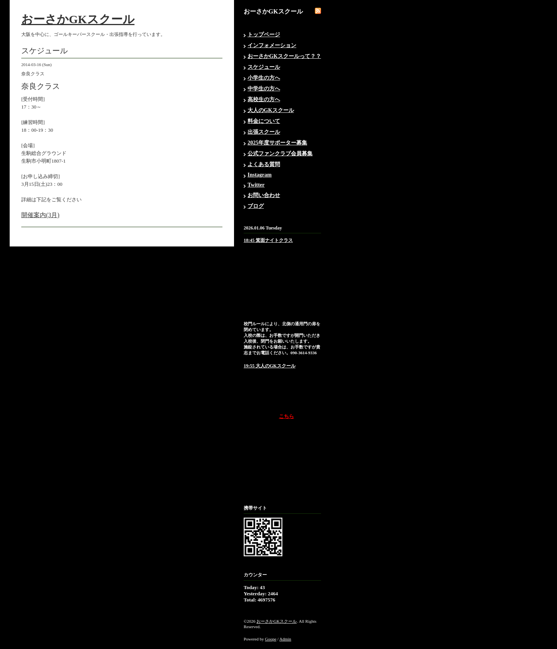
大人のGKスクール (271, 110)
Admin (285, 639)
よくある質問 (264, 164)
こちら (286, 416)
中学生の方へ (264, 89)
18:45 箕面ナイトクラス (268, 240)
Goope (270, 639)
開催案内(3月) (40, 215)
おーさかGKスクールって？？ (284, 56)
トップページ (264, 34)
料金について (264, 121)
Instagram (260, 175)
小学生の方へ (264, 78)
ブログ (256, 206)
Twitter (256, 185)
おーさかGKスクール (78, 19)
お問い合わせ (264, 195)
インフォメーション (272, 45)
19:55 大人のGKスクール (270, 366)
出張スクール (264, 132)
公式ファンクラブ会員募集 (280, 153)
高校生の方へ (264, 99)
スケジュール (264, 67)
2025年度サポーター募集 (277, 143)
